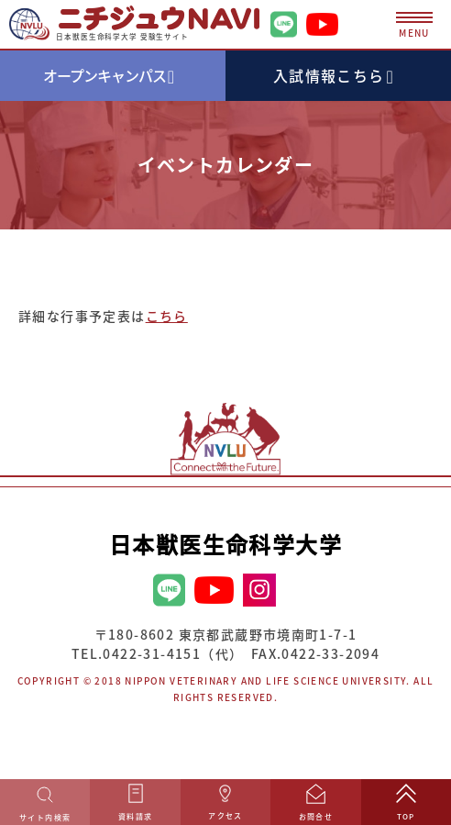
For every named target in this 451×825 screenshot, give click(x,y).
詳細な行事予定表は (103, 316)
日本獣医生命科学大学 (225, 544)
